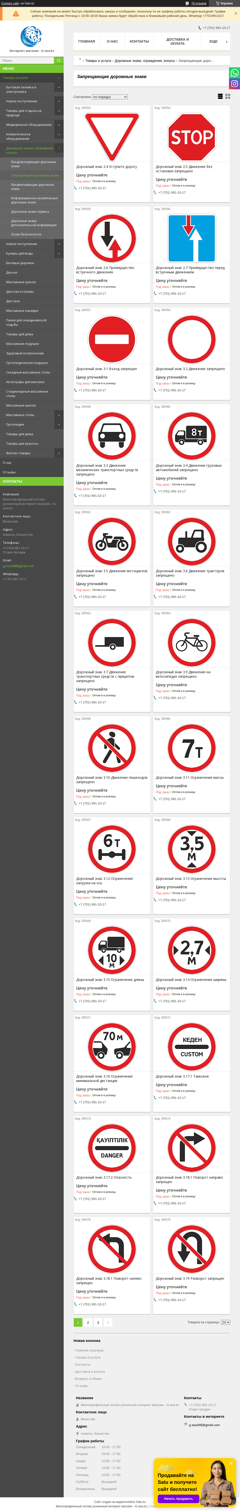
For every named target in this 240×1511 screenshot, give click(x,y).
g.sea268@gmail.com (18, 566)
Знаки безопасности (26, 234)
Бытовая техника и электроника (21, 89)
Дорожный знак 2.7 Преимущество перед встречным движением (190, 270)
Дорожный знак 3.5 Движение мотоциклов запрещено (111, 573)
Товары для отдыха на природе (23, 112)
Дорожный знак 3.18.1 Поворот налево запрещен (109, 1280)
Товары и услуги (15, 77)
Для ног (12, 272)
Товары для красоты (22, 443)
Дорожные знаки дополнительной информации (34, 223)
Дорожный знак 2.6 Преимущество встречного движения (105, 270)
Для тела (13, 301)
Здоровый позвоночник (25, 353)
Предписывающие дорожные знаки (32, 187)
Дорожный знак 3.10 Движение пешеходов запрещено (111, 779)
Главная (86, 41)
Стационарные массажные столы (27, 393)
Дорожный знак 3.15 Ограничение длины (110, 979)
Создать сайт (10, 3)
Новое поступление (21, 101)
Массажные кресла (21, 282)
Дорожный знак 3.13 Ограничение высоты (191, 878)
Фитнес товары (18, 453)
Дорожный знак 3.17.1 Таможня (182, 1076)
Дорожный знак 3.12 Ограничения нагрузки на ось (104, 880)
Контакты (139, 41)
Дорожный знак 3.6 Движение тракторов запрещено (190, 573)
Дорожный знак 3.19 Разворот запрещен (190, 1278)
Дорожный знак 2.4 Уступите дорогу (106, 166)
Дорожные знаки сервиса (30, 211)
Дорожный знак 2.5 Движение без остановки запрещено (184, 168)
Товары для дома (19, 334)
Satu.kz (141, 1502)
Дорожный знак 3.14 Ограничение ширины (191, 979)
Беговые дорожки (20, 263)
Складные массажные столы (28, 372)
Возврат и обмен (88, 1378)
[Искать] (59, 60)
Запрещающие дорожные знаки (35, 175)
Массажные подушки (22, 343)
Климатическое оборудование (18, 136)
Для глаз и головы (20, 291)
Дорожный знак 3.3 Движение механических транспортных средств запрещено (107, 470)
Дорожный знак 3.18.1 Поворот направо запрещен (189, 1179)
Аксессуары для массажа (25, 382)
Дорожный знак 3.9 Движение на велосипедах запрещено (183, 674)
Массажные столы (20, 415)
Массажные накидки (22, 310)
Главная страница (89, 1350)
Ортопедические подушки (27, 362)
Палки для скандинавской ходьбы (26, 322)
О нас (7, 462)
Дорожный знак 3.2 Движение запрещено (190, 369)
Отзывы (9, 472)
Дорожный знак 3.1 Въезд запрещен (106, 369)
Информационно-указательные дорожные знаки (34, 200)
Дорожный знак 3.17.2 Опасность (104, 1177)
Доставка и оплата (178, 41)
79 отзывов (198, 3)
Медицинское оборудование (29, 124)
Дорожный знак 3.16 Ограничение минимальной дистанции (104, 1078)
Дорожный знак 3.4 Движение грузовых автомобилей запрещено (189, 467)
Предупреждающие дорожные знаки (33, 164)
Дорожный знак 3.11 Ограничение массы (190, 777)
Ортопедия (15, 424)
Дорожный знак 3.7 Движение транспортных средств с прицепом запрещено (105, 676)
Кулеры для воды (19, 253)
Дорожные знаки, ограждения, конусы (30, 150)
